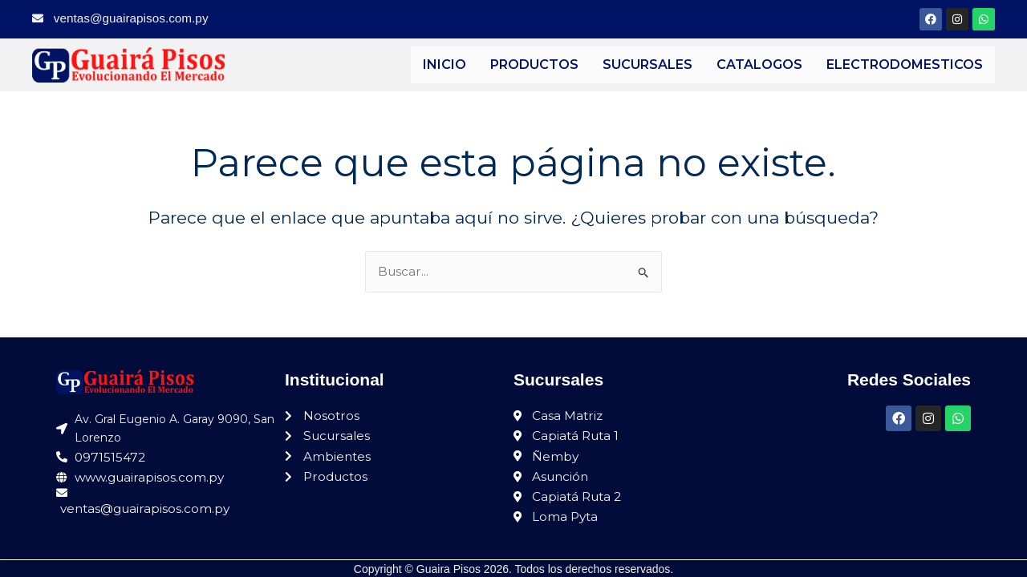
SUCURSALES (647, 64)
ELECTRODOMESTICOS (904, 64)
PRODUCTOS (534, 64)
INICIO (444, 64)
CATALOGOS (759, 64)
